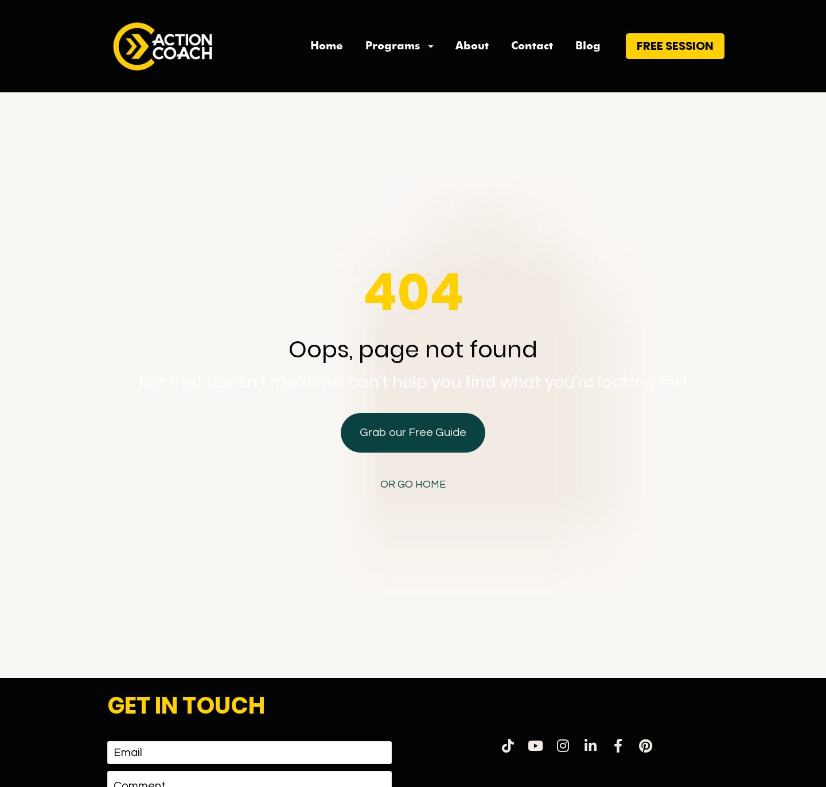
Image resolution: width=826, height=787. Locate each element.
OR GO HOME (413, 466)
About (472, 61)
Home (326, 61)
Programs (399, 61)
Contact (532, 61)
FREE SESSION (675, 61)
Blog (588, 61)
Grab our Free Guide (413, 414)
